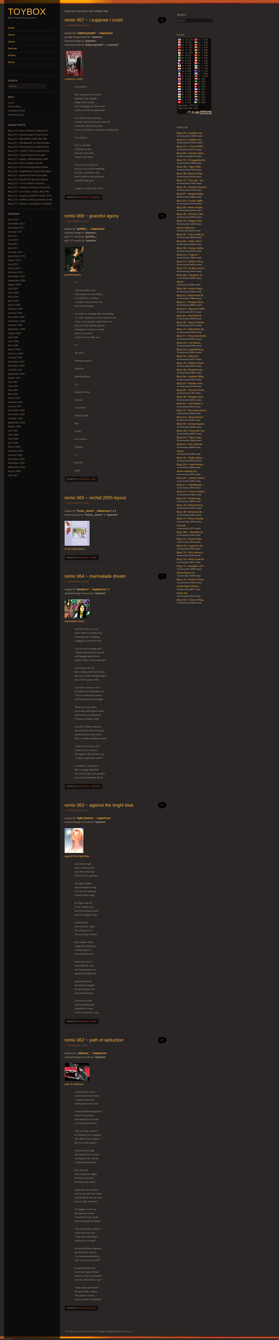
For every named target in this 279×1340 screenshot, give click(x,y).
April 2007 (13, 394)
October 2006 (15, 418)
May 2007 (13, 390)
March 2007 (14, 398)
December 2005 (16, 459)
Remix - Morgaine (92, 197)
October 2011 (15, 232)
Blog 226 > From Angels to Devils (25, 163)
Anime (11, 41)
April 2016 (13, 219)
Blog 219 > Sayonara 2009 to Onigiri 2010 (30, 195)
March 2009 (14, 305)
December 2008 (16, 317)
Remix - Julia (89, 479)
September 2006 (16, 422)
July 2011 (13, 236)
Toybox (27, 12)
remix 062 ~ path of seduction (94, 1039)
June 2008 (13, 341)
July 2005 (13, 475)
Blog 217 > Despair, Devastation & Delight (30, 203)
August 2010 (14, 260)
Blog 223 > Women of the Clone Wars (27, 175)
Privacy (12, 55)
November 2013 (16, 223)
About (11, 35)
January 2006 (15, 455)
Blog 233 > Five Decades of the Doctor (28, 134)
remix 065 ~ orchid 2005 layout (95, 497)
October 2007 (15, 370)
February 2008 (15, 353)
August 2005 (14, 471)
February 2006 (15, 451)
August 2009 (14, 284)
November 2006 (16, 414)
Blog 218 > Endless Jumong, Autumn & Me (30, 199)
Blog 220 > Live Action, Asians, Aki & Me (28, 191)
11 (162, 805)
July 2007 (13, 382)
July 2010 (13, 264)
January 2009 (15, 313)
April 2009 (13, 301)
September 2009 (16, 280)
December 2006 (16, 410)
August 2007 (14, 378)
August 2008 (14, 333)
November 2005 (16, 463)
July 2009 (13, 288)
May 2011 (13, 244)
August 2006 (14, 426)
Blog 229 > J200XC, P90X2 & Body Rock (28, 151)
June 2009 (13, 292)
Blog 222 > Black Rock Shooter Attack (28, 179)
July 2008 (13, 337)
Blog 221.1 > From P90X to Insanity (26, 183)
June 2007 (13, 386)
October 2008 (15, 325)
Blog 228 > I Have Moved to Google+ (27, 155)
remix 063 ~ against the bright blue (98, 805)
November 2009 (16, 276)
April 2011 (13, 248)
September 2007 (16, 374)
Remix (11, 62)
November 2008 (16, 321)
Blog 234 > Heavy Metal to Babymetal (28, 130)
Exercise (12, 48)
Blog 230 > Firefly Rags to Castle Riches (28, 147)
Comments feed (16, 110)
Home (11, 28)
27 (162, 1040)
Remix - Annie (90, 557)
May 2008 (13, 345)
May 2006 (13, 439)
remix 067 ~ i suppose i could (93, 19)
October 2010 (15, 252)
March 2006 (14, 447)
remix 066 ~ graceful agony (91, 215)
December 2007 (16, 361)
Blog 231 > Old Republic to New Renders (29, 143)
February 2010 (15, 272)
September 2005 (16, 467)
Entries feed (14, 106)
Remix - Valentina (92, 786)
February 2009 (15, 309)
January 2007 (15, 406)
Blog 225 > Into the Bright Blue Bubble (28, 167)
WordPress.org (15, 115)
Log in (11, 102)
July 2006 (13, 430)
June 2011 (13, 240)
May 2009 (13, 296)
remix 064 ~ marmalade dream (95, 576)
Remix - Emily (90, 1021)
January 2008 (15, 357)
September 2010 (16, 256)
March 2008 (14, 349)
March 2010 (14, 268)
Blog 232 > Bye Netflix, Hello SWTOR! (27, 139)
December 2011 (16, 228)
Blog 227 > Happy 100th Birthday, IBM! (28, 159)
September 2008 (16, 329)
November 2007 (16, 365)
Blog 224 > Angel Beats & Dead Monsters (29, 171)
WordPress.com (124, 1331)
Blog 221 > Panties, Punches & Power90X (29, 187)
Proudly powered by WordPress (81, 1331)
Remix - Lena (89, 1308)
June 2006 (13, 434)
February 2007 (15, 402)
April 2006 (13, 443)
